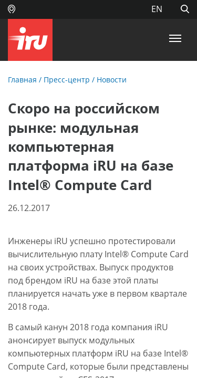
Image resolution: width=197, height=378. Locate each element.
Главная (22, 80)
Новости (112, 80)
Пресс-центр (67, 80)
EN (156, 9)
